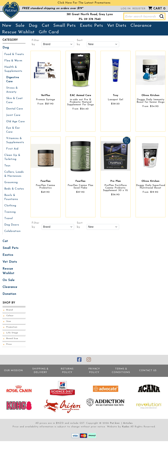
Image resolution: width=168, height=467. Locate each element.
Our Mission (13, 370)
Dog (33, 25)
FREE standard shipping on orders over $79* (52, 8)
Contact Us (148, 370)
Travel (8, 218)
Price (9, 344)
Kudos (125, 426)
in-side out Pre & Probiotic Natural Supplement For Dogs (80, 102)
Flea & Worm (13, 60)
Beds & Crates (14, 189)
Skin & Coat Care (14, 100)
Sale (20, 25)
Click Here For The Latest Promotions (84, 3)
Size (8, 321)
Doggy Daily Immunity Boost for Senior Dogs (150, 100)
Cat (45, 25)
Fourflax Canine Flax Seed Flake (80, 186)
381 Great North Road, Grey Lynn (90, 14)
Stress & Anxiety (12, 90)
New (6, 25)
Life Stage (12, 333)
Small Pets (64, 25)
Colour (9, 316)
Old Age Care (15, 121)
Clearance (141, 25)
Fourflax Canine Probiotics (45, 186)
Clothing (10, 205)
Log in (126, 8)
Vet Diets (116, 25)
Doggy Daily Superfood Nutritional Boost (150, 186)
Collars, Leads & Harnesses (14, 174)
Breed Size (12, 339)
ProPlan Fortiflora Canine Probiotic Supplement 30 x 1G (115, 188)
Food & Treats (14, 54)
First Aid (12, 148)
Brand (9, 310)
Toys (7, 165)
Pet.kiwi (115, 423)
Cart (159, 8)
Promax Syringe (45, 99)
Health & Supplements (13, 69)
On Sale (9, 280)
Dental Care (14, 108)
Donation (9, 294)
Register (139, 8)
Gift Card (49, 32)
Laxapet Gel (115, 99)
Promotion (11, 327)
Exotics (8, 255)
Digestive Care (12, 79)
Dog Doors (11, 224)
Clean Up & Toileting (12, 157)
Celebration (12, 231)
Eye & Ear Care (13, 130)
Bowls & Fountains (11, 197)
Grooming (11, 182)
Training (10, 212)
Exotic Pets (91, 25)
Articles (128, 423)
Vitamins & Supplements (15, 140)
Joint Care (13, 115)
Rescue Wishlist (18, 32)
